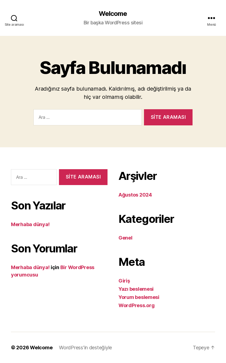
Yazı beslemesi (136, 289)
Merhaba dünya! (30, 224)
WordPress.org (136, 305)
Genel (125, 238)
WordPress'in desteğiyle (85, 347)
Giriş (124, 281)
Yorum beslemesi (138, 297)
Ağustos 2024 (135, 195)
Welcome (113, 13)
